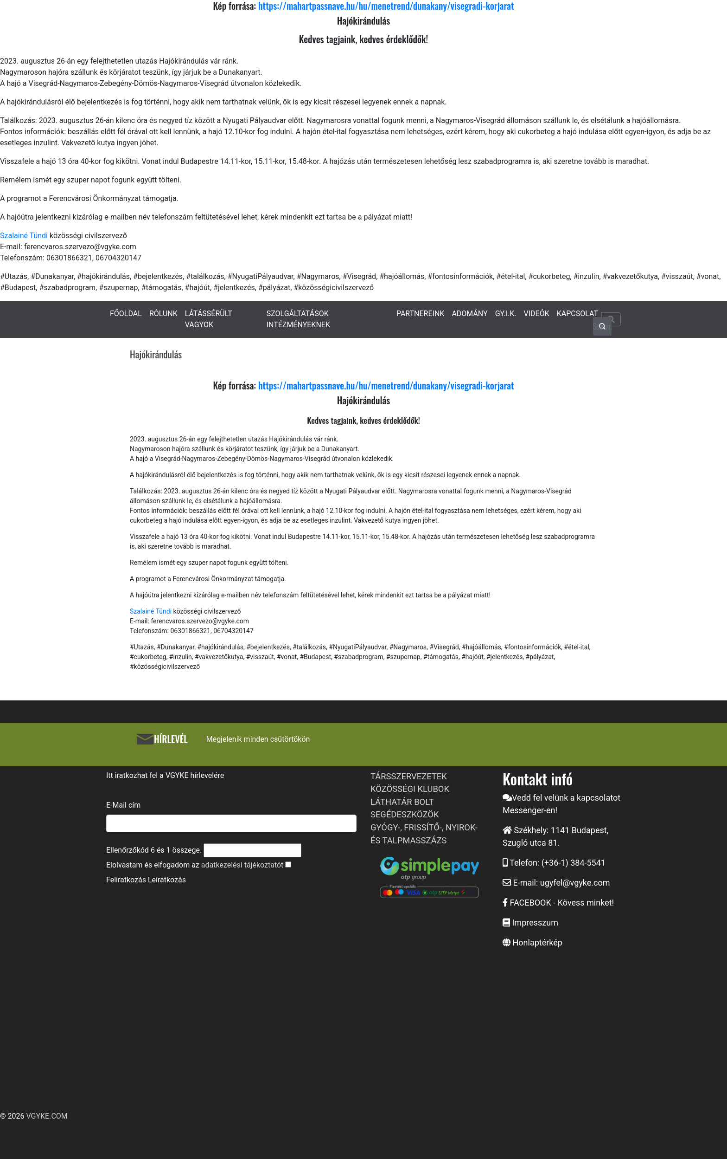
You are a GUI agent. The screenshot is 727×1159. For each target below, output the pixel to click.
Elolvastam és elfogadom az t (194, 865)
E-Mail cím (123, 805)
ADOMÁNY (469, 313)
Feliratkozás (126, 879)
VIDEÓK (536, 313)
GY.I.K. (506, 313)
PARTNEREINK (420, 313)
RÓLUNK (163, 313)
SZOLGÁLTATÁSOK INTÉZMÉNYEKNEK (298, 319)
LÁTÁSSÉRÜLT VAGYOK (208, 319)
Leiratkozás (167, 879)
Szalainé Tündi (24, 235)
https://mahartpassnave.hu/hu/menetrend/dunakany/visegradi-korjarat (386, 385)
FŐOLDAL (126, 313)
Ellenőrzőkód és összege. (154, 850)
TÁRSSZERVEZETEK (408, 776)
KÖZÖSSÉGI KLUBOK (409, 789)
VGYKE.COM (46, 1116)
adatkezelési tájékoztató (241, 865)
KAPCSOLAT (577, 313)
